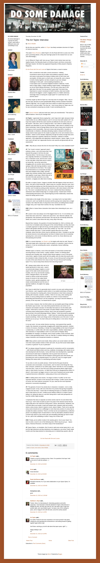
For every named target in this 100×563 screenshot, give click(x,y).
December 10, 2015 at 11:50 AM (38, 495)
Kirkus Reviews (36, 53)
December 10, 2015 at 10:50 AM (38, 485)
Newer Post (29, 540)
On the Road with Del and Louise (35, 69)
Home (50, 540)
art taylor (32, 447)
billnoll (49, 554)
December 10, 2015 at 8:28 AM (38, 464)
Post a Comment (32, 537)
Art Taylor (47, 47)
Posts (83, 64)
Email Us (82, 75)
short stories (38, 447)
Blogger (60, 554)
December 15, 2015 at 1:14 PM (38, 512)
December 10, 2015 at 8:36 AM (38, 474)
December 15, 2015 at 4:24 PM (38, 533)
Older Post (71, 540)
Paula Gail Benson (35, 479)
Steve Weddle (32, 43)
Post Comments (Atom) (39, 543)
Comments (85, 67)
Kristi (31, 469)
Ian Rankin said (46, 241)
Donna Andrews (34, 112)
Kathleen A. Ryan (35, 501)
